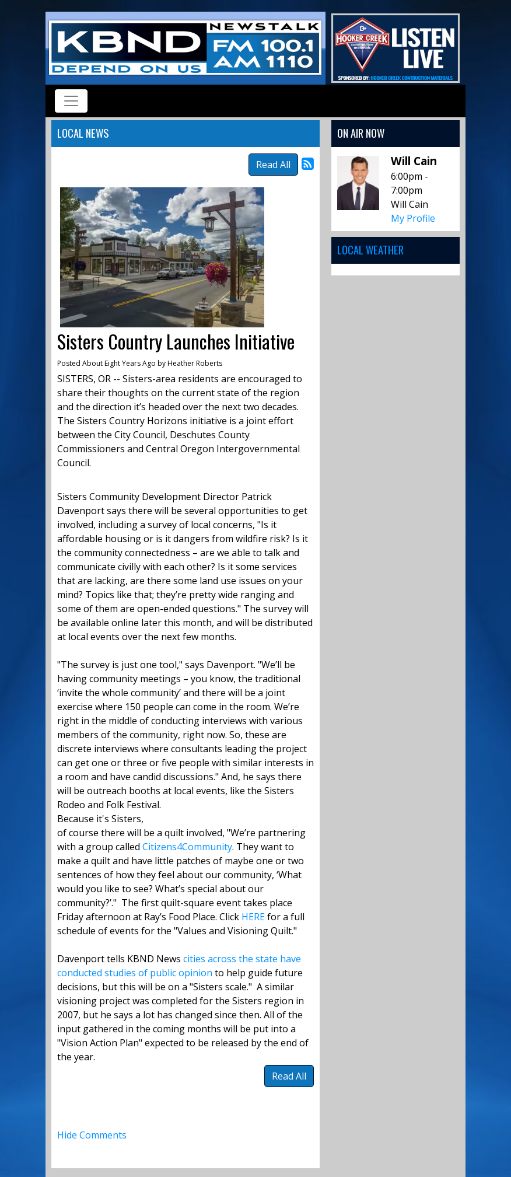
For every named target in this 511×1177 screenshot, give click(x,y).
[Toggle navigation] (71, 101)
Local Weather (370, 249)
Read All (273, 164)
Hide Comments (92, 1135)
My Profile (413, 218)
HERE (254, 916)
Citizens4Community (187, 846)
